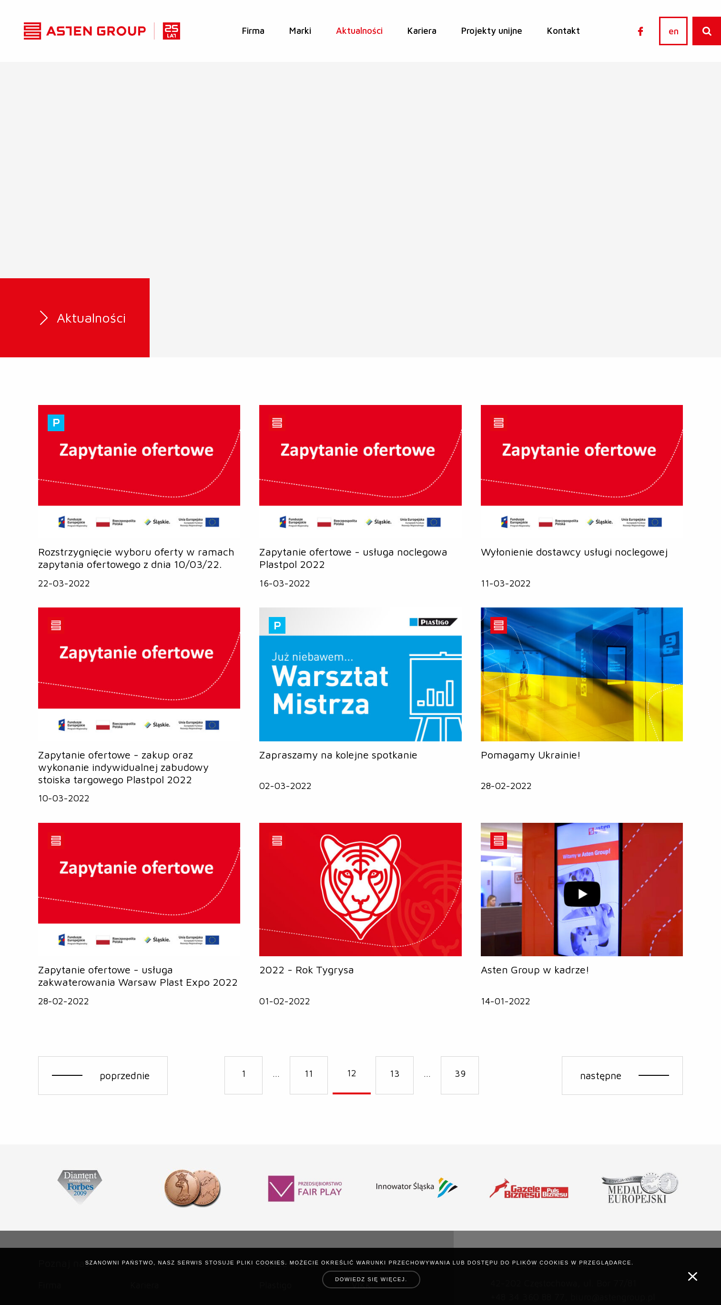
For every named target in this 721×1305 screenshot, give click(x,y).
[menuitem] (253, 31)
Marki (300, 30)
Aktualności (359, 30)
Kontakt (563, 30)
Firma (253, 30)
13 (395, 1073)
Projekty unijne (491, 30)
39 (460, 1073)
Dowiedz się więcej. (371, 1279)
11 (309, 1073)
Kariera (422, 30)
